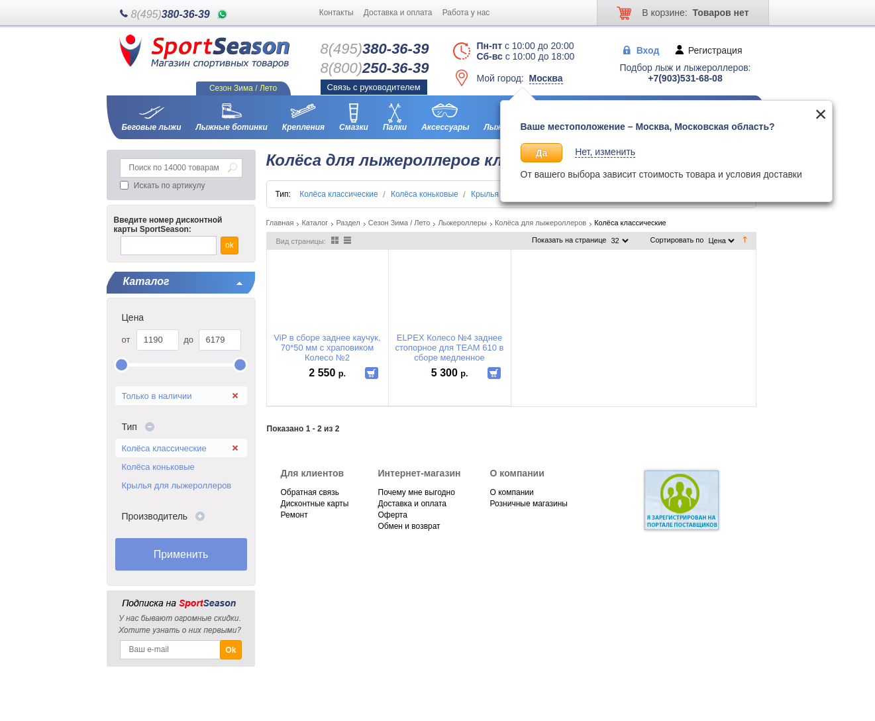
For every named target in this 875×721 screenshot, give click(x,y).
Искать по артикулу (169, 185)
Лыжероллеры (462, 223)
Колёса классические (164, 448)
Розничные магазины (529, 503)
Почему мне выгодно (416, 492)
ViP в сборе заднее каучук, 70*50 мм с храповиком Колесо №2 (327, 347)
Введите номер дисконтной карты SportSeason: (168, 224)
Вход (648, 49)
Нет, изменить (605, 151)
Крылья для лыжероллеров (177, 485)
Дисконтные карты (315, 503)
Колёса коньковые (158, 467)
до (188, 340)
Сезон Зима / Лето (399, 223)
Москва (546, 78)
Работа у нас (466, 12)
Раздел (348, 223)
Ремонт (294, 515)
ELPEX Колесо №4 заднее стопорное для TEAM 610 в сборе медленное (449, 347)
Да (542, 153)
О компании (512, 492)
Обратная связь (310, 492)
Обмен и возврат (409, 526)
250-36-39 (375, 68)
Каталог (314, 223)
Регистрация (715, 49)
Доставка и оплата (398, 12)
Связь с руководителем (374, 87)
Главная (280, 223)
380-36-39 (170, 14)
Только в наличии (157, 396)
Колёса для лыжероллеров (540, 223)
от (126, 340)
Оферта (392, 515)
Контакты (336, 12)
